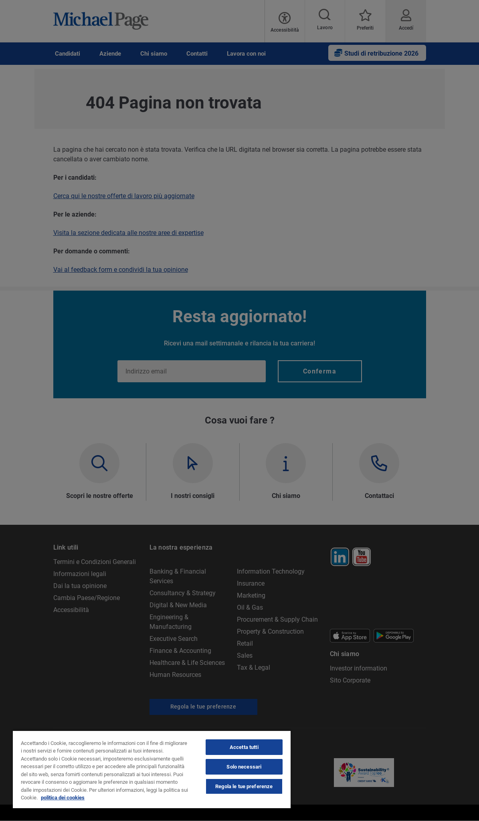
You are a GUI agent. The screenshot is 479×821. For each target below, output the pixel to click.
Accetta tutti (244, 747)
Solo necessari (243, 767)
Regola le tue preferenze (244, 786)
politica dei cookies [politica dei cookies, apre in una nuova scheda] (63, 798)
